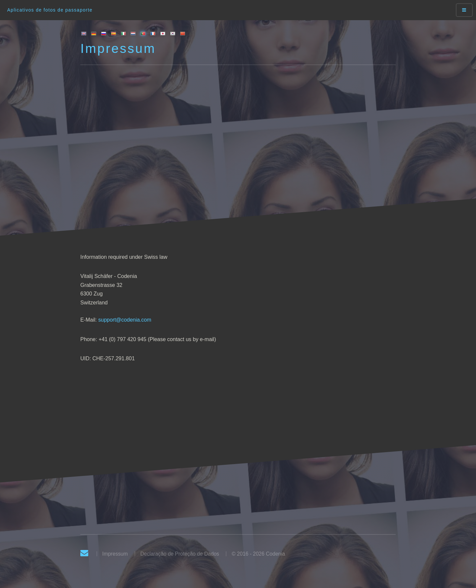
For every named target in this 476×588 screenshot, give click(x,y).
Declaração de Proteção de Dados (179, 554)
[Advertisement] (238, 152)
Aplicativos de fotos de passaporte (50, 10)
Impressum (115, 554)
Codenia (275, 554)
